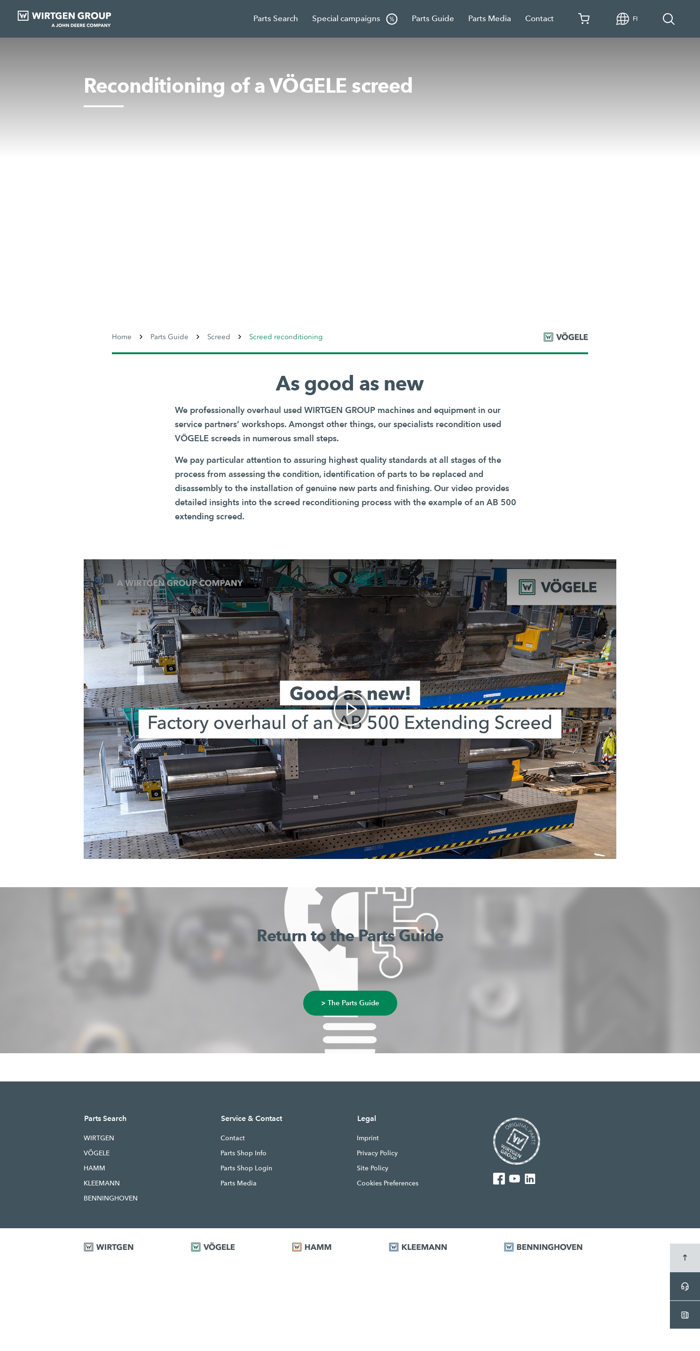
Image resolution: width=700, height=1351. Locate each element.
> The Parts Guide (350, 1003)
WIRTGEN (99, 1138)
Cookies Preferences (387, 1183)
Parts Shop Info (243, 1153)
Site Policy (372, 1168)
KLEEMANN (102, 1183)
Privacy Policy (377, 1153)
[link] (350, 709)
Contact (539, 19)
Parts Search (275, 19)
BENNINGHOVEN (111, 1198)
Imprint (368, 1138)
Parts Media (489, 19)
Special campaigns (355, 19)
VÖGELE (97, 1153)
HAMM (94, 1168)
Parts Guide (433, 19)
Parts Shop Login (246, 1168)
